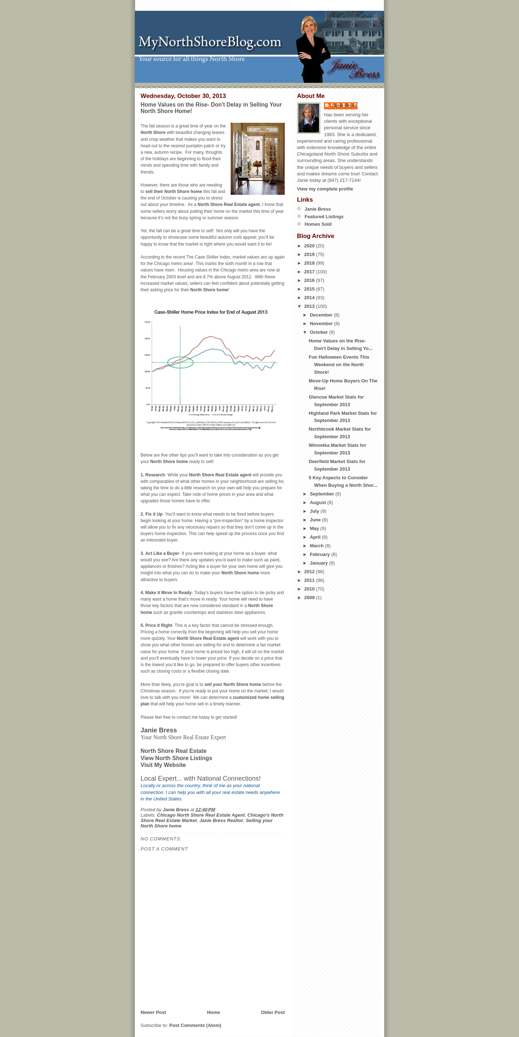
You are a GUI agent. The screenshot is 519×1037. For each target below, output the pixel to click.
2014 (310, 297)
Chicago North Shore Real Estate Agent (201, 815)
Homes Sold (318, 224)
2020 (310, 245)
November (322, 323)
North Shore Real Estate (174, 751)
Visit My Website (163, 765)
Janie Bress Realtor (221, 820)
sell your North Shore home (232, 684)
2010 (310, 589)
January (319, 563)
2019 (310, 254)
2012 (310, 571)
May (315, 528)
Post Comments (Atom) (195, 1025)
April (316, 537)
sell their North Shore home (173, 191)
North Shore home (209, 289)
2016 (310, 280)
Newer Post (153, 1012)
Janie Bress (344, 105)
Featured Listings (324, 216)
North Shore (153, 132)
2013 (310, 306)
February (320, 554)
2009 (310, 597)
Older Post (273, 1012)
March (317, 545)
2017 (310, 271)
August (318, 502)
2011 (310, 580)
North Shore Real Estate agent (229, 204)
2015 (310, 289)
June (316, 519)
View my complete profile (325, 189)
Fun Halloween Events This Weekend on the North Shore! (339, 364)
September (323, 494)
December (322, 315)
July (315, 511)
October (319, 332)
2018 (310, 263)
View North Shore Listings (176, 758)
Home (213, 1012)
